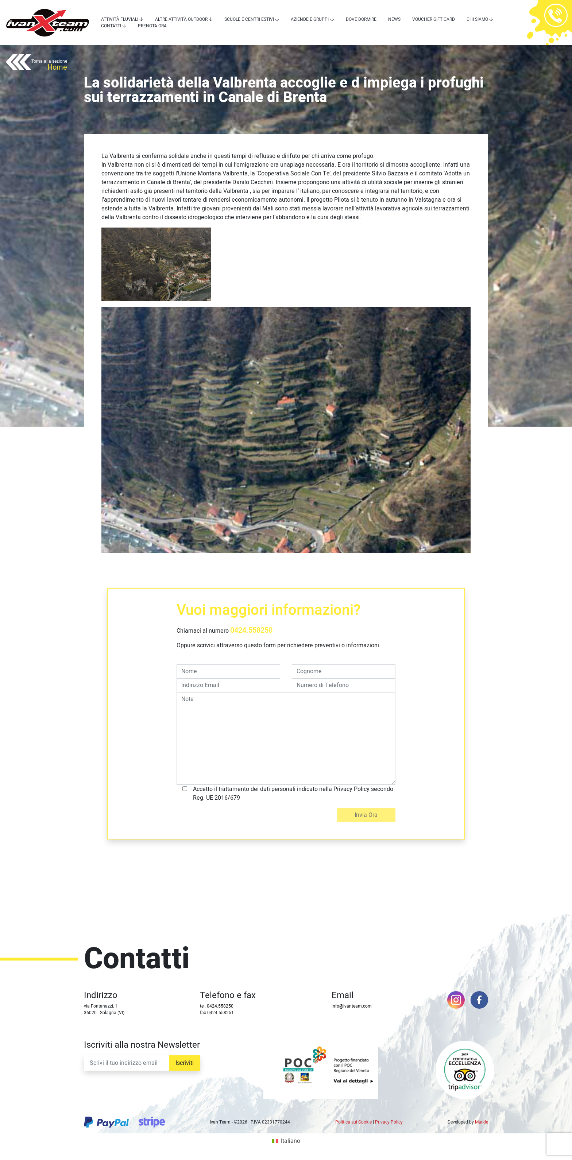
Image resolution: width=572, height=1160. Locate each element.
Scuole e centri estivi (249, 19)
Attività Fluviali (119, 19)
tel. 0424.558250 (216, 1006)
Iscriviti (184, 1063)
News (394, 19)
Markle (481, 1122)
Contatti (111, 26)
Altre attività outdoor (181, 19)
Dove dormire (361, 19)
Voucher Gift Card (433, 19)
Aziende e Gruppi (310, 19)
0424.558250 (251, 630)
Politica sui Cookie (353, 1122)
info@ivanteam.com (352, 1006)
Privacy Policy (389, 1122)
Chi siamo (477, 19)
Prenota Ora (152, 26)
